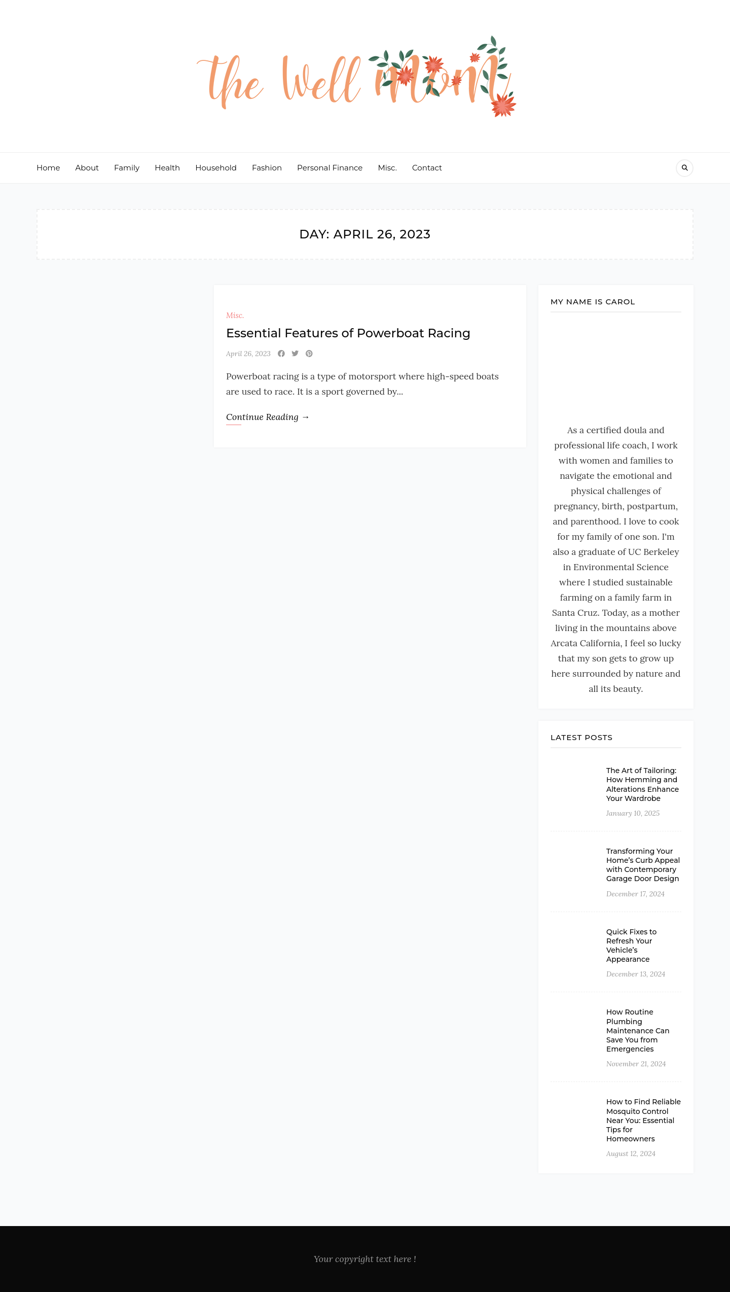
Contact (427, 167)
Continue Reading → (268, 417)
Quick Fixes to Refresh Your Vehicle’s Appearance (631, 945)
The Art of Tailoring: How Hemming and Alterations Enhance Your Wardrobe (642, 784)
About (87, 167)
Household (216, 167)
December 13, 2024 (635, 974)
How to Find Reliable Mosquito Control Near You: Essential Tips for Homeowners (643, 1120)
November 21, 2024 (636, 1063)
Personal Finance (329, 167)
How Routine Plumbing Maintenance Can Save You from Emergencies (638, 1030)
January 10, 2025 (633, 813)
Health (167, 167)
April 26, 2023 (248, 353)
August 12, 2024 (630, 1153)
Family (126, 167)
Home (48, 167)
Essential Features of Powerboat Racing (348, 333)
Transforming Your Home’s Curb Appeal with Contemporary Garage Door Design (643, 865)
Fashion (267, 167)
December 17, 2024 (635, 893)
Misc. (387, 167)
